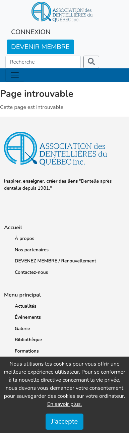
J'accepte (64, 421)
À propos (24, 238)
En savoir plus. (64, 404)
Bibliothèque (28, 339)
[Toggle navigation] (14, 75)
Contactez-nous (31, 272)
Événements (28, 317)
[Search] (43, 62)
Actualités (25, 306)
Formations (27, 351)
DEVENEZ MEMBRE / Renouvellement (55, 261)
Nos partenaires (32, 250)
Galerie (22, 328)
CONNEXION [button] (31, 32)
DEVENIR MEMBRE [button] (40, 46)
